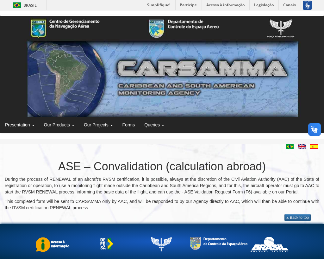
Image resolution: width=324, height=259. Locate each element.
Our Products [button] (59, 124)
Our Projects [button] (98, 124)
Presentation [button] (19, 124)
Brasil (23, 5)
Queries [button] (154, 124)
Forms (128, 124)
